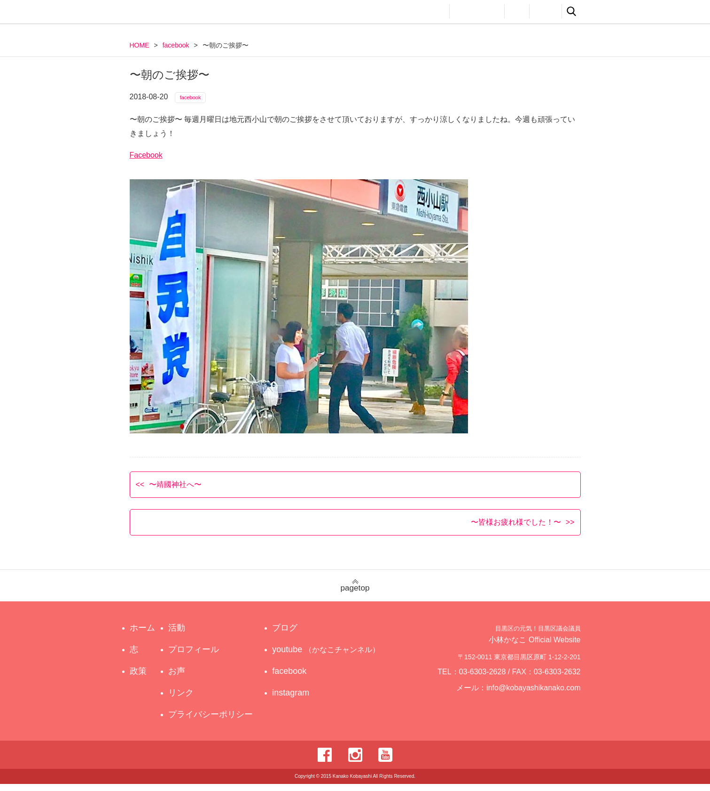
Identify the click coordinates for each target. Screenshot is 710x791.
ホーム (142, 634)
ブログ (293, 634)
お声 (516, 11)
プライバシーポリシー (213, 721)
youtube (328, 656)
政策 (401, 11)
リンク (545, 11)
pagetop (355, 592)
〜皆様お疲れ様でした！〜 (516, 529)
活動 (433, 11)
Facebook (146, 162)
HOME (139, 45)
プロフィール (476, 11)
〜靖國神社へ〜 (175, 491)
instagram (299, 699)
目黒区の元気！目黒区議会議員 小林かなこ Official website (217, 13)
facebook (176, 45)
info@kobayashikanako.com (539, 699)
